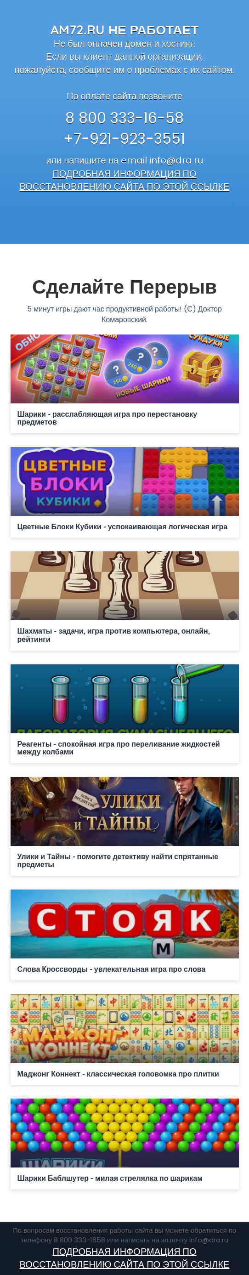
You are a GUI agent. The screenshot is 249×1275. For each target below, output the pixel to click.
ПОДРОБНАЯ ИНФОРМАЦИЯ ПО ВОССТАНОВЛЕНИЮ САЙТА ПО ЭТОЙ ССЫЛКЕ (125, 180)
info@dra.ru (176, 160)
